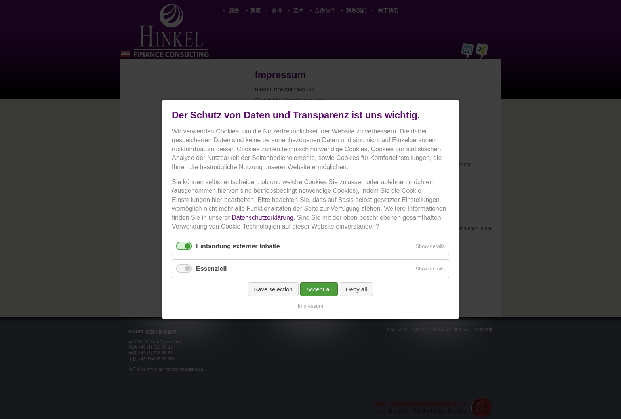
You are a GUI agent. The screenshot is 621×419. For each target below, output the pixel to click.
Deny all (356, 289)
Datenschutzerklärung (262, 217)
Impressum (310, 306)
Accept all (319, 289)
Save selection (273, 289)
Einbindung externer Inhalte (238, 246)
